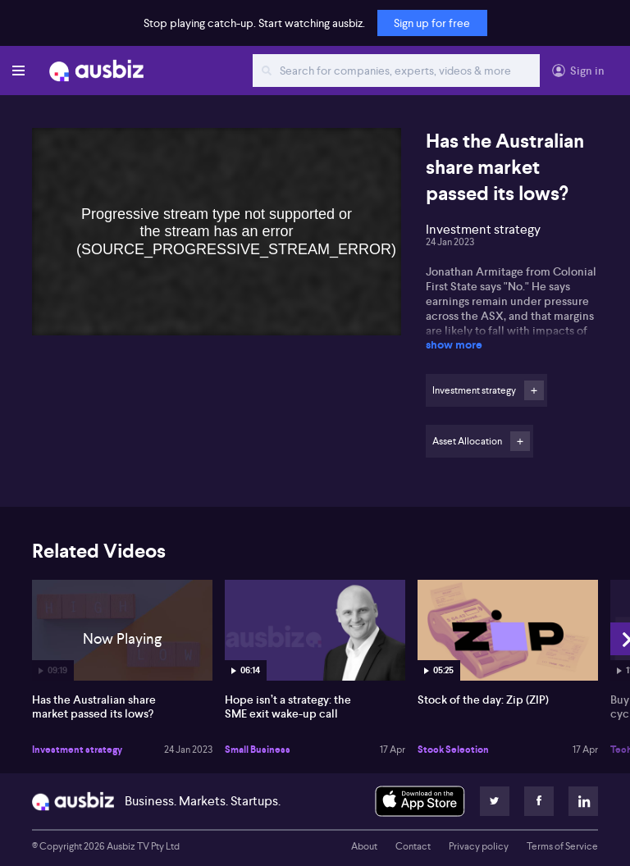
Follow (534, 390)
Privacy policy (479, 846)
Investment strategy (77, 749)
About (364, 846)
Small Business (257, 749)
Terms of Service (562, 846)
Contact (413, 846)
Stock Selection (453, 749)
